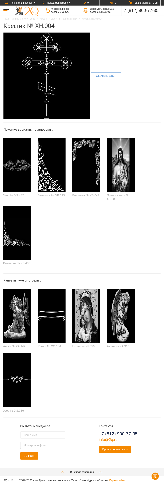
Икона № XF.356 (83, 346)
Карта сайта (117, 480)
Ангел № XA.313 (118, 346)
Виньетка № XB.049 (85, 195)
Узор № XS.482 (13, 195)
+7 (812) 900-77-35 (118, 434)
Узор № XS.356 (13, 410)
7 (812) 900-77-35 (141, 10)
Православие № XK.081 (118, 197)
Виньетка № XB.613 (51, 195)
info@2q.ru (108, 439)
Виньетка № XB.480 (16, 263)
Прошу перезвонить (115, 449)
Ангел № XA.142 (14, 346)
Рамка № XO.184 (49, 346)
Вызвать (29, 455)
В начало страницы (82, 471)
